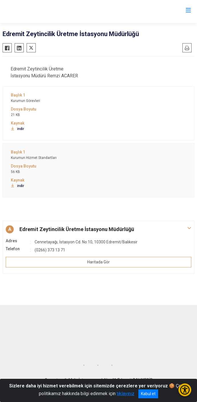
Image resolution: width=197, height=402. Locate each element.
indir (17, 129)
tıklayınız (125, 393)
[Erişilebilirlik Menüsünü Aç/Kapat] (184, 389)
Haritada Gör (98, 262)
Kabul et (148, 393)
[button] (98, 229)
